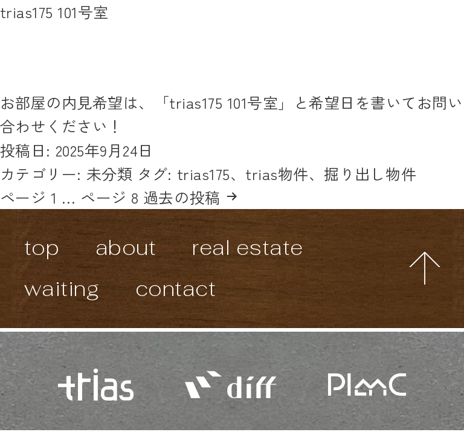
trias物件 (277, 173)
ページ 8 (109, 197)
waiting (62, 288)
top (42, 247)
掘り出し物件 (370, 173)
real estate (247, 247)
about (125, 247)
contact (175, 288)
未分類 (109, 173)
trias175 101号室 (54, 11)
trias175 (203, 173)
